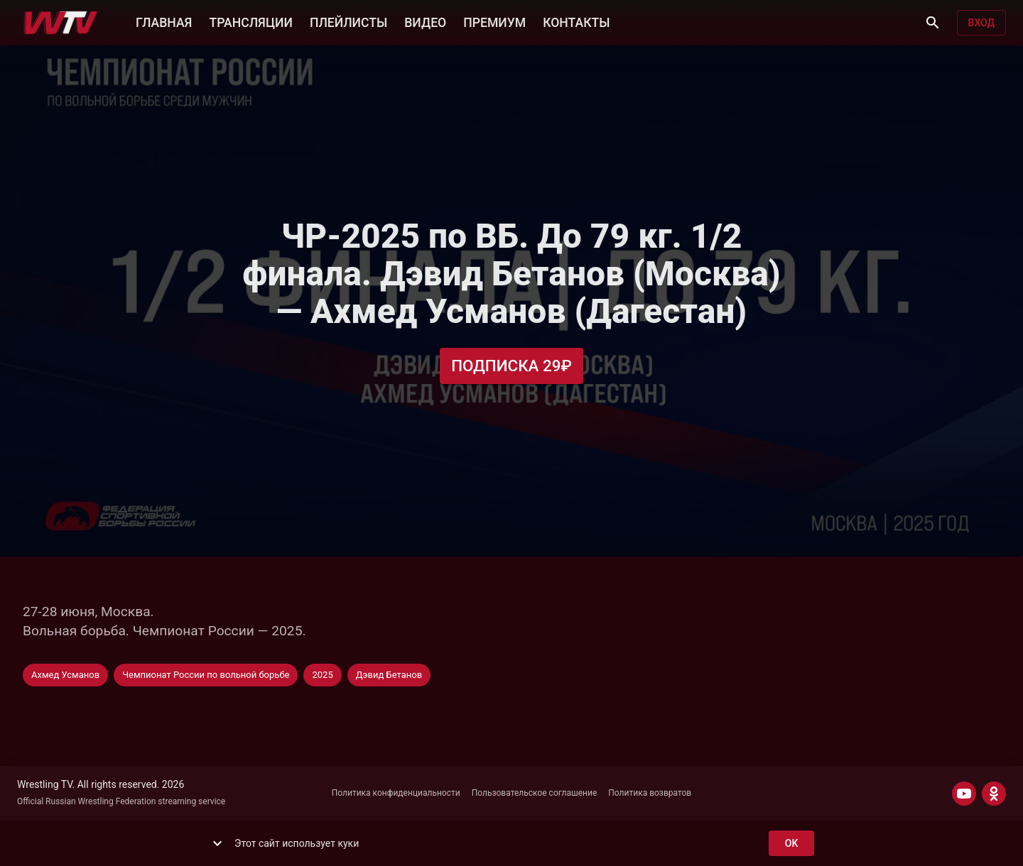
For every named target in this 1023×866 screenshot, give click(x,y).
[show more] (217, 843)
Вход (981, 23)
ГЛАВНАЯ (163, 21)
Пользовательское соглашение (534, 793)
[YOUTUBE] (964, 794)
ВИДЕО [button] (425, 21)
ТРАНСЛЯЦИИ (250, 21)
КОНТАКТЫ (576, 21)
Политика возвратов (649, 793)
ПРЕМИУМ (494, 21)
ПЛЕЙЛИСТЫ (348, 21)
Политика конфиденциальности (396, 793)
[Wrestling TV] (60, 22)
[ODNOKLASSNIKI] (994, 794)
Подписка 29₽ (511, 366)
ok (791, 844)
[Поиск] (933, 23)
